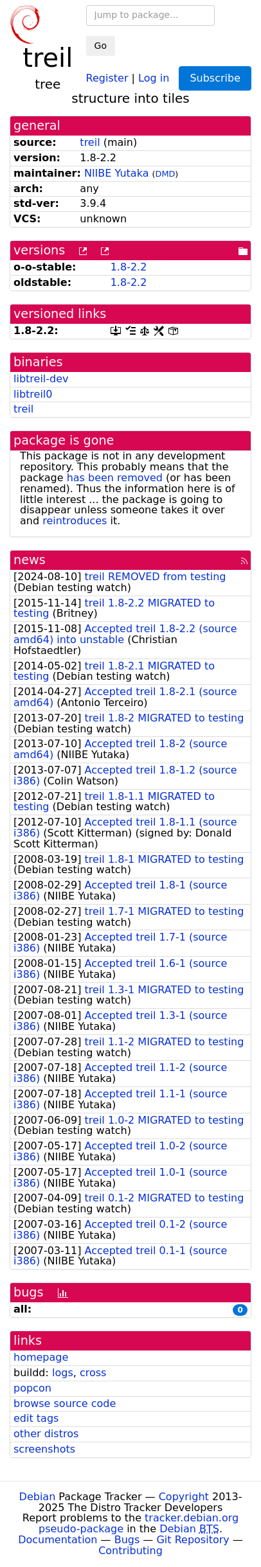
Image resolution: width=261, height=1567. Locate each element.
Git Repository (192, 1540)
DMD (166, 174)
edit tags (36, 1418)
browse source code (65, 1403)
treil (90, 142)
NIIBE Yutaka (116, 173)
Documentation (57, 1540)
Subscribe (215, 78)
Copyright (184, 1497)
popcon (32, 1388)
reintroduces (74, 521)
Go (100, 45)
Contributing (130, 1551)
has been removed (115, 478)
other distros (46, 1434)
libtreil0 (33, 394)
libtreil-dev (41, 379)
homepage (41, 1357)
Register (107, 77)
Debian (37, 1497)
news (30, 560)
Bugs (127, 1540)
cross (93, 1373)
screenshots (44, 1449)
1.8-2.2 (129, 267)
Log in (153, 77)
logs (62, 1373)
